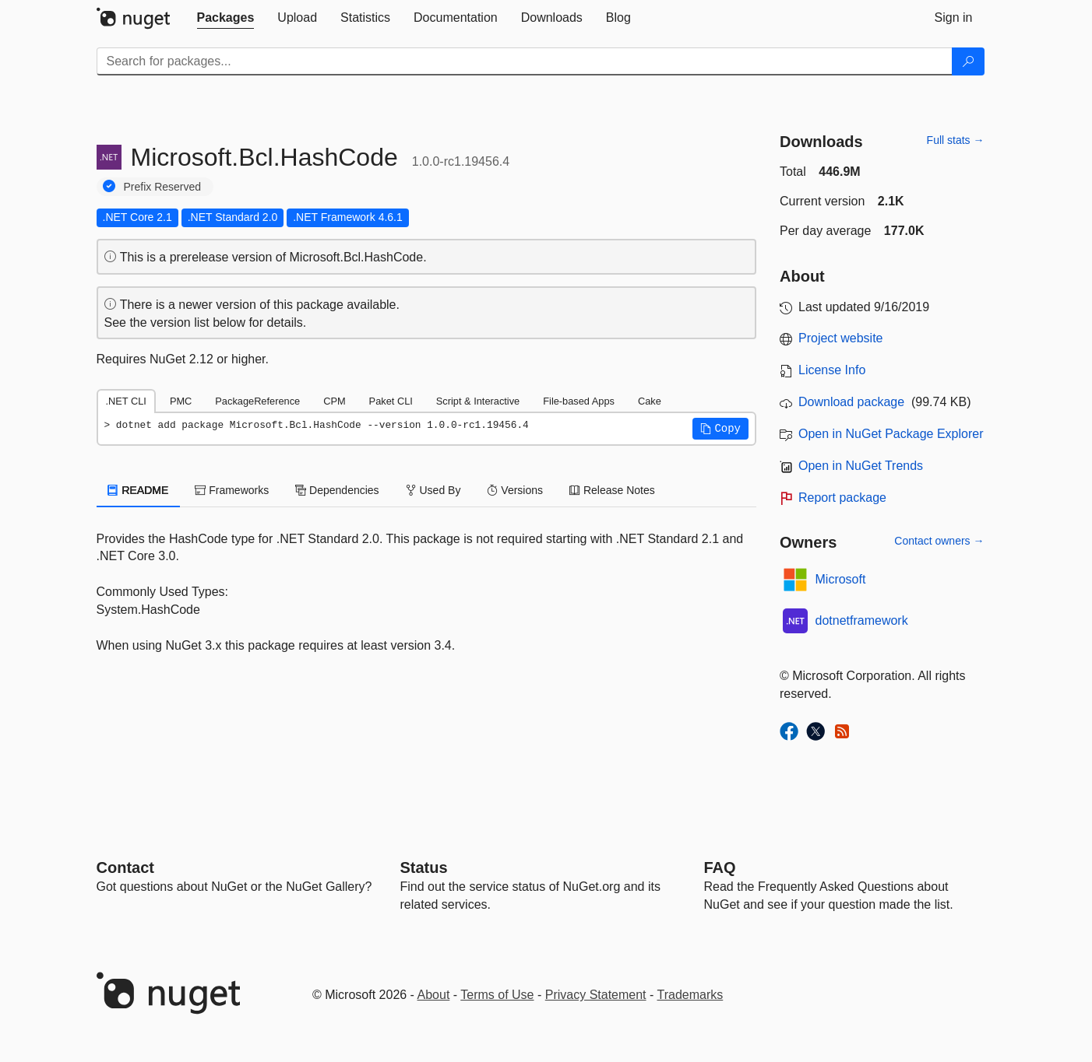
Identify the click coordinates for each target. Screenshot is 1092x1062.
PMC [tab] (181, 401)
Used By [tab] (433, 490)
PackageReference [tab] (257, 401)
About (433, 994)
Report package (842, 497)
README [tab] (138, 490)
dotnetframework (861, 620)
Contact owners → (939, 541)
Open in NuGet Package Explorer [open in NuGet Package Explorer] (890, 433)
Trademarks (690, 994)
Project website (840, 338)
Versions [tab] (515, 490)
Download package (851, 401)
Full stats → (956, 140)
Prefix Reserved (163, 187)
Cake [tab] (649, 401)
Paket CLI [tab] (391, 401)
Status (424, 867)
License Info (831, 370)
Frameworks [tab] (232, 490)
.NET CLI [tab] (126, 401)
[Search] (968, 61)
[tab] (225, 18)
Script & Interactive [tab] (478, 401)
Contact (125, 867)
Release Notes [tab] (612, 490)
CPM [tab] (334, 401)
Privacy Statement (595, 994)
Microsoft (840, 579)
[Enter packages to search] (525, 61)
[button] (720, 429)
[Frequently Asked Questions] (720, 867)
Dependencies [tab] (337, 490)
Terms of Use (497, 994)
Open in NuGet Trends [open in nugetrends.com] (860, 465)
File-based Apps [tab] (579, 401)
